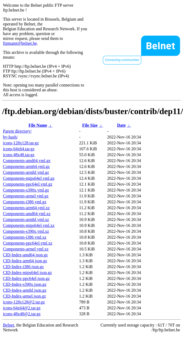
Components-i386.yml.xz (24, 237)
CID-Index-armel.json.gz (24, 296)
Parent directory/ (17, 131)
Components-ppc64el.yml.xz (27, 243)
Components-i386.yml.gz (24, 202)
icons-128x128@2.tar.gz (24, 302)
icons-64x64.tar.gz (18, 149)
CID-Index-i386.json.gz (23, 266)
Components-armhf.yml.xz (26, 219)
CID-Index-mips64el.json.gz (27, 272)
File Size (90, 125)
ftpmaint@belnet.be (20, 43)
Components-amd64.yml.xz (26, 213)
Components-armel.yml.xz (26, 249)
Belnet (8, 325)
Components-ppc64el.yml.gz (27, 184)
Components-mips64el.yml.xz (28, 225)
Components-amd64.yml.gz (26, 160)
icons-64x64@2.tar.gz (22, 308)
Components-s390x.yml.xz (26, 231)
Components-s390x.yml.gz (26, 190)
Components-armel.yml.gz (26, 196)
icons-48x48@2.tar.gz (22, 314)
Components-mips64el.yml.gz (28, 178)
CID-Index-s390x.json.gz (24, 284)
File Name (38, 125)
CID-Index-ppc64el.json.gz (26, 278)
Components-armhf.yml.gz (26, 172)
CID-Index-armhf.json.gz (24, 290)
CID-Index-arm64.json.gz (25, 260)
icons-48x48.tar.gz (18, 154)
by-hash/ (10, 137)
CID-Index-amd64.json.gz (25, 255)
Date (121, 125)
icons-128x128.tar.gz (21, 143)
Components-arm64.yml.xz (26, 207)
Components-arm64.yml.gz (26, 166)
